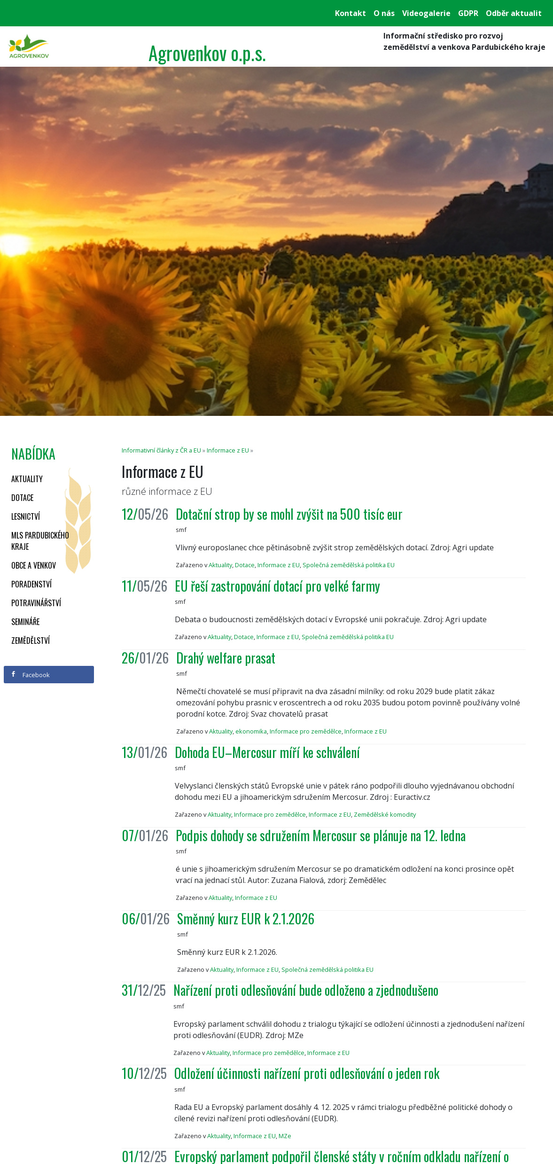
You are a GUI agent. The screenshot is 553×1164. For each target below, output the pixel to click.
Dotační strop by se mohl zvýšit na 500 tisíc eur (289, 513)
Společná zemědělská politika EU (349, 565)
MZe (285, 1136)
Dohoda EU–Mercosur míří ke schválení (267, 752)
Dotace (22, 497)
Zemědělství (30, 640)
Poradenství (31, 584)
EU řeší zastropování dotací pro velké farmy (277, 585)
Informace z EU (228, 450)
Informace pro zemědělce (306, 731)
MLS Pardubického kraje (40, 541)
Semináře (25, 621)
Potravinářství (36, 603)
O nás (384, 13)
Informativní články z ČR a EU (161, 450)
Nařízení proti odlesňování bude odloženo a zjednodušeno (305, 990)
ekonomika (251, 731)
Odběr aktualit (514, 13)
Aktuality (27, 478)
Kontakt (350, 13)
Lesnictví (25, 516)
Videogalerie (426, 13)
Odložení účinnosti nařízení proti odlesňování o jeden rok (306, 1073)
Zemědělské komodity (385, 814)
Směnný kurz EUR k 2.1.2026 (245, 918)
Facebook (30, 675)
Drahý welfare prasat (225, 657)
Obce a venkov (33, 565)
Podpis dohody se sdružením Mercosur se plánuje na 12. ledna (321, 835)
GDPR (468, 13)
